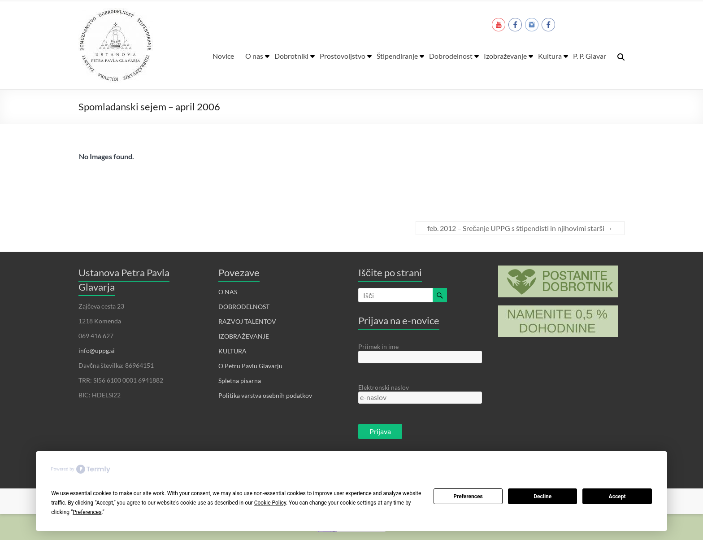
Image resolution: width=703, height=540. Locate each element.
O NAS (227, 292)
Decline (542, 496)
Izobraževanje (505, 56)
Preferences (468, 496)
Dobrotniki (291, 56)
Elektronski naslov (383, 387)
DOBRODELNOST (243, 306)
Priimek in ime (378, 346)
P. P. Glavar (589, 56)
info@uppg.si (96, 350)
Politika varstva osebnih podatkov (265, 395)
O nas (254, 56)
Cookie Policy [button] (270, 503)
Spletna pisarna (239, 380)
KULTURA (232, 351)
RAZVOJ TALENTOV (247, 321)
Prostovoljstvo (342, 56)
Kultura (550, 56)
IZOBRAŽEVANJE (243, 336)
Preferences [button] (87, 512)
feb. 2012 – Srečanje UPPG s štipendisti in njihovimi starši (520, 228)
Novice (223, 56)
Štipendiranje (397, 56)
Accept (617, 496)
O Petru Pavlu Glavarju (250, 366)
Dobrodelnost (451, 56)
